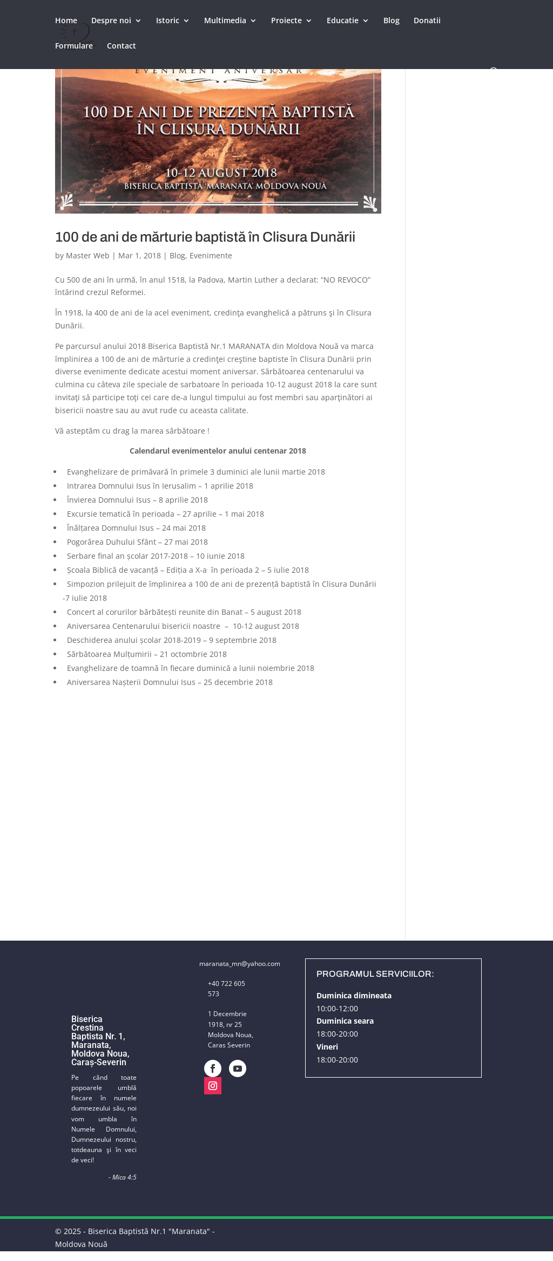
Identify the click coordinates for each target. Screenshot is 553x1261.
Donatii (427, 22)
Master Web (88, 255)
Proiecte (286, 22)
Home (66, 22)
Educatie (343, 22)
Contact (121, 47)
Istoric (167, 22)
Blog (391, 22)
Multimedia (225, 22)
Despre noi (111, 22)
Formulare (74, 47)
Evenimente (211, 255)
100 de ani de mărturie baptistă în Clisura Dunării (205, 236)
